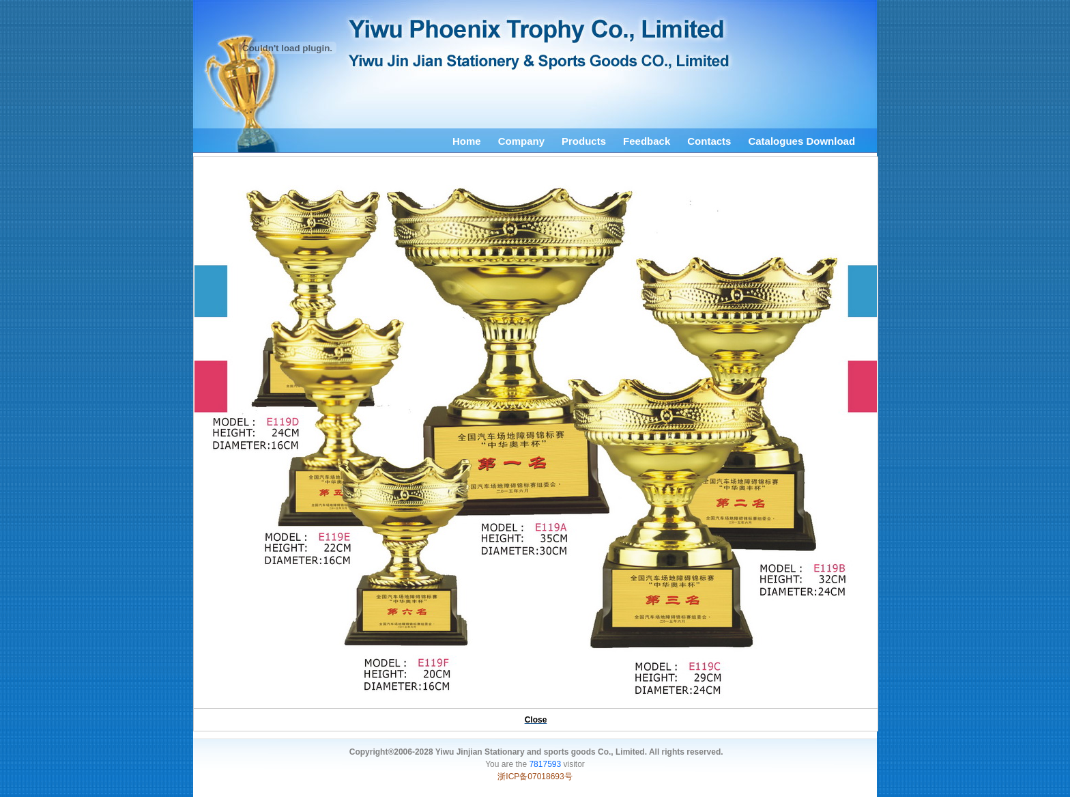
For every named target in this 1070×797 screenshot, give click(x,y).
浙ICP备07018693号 (534, 776)
